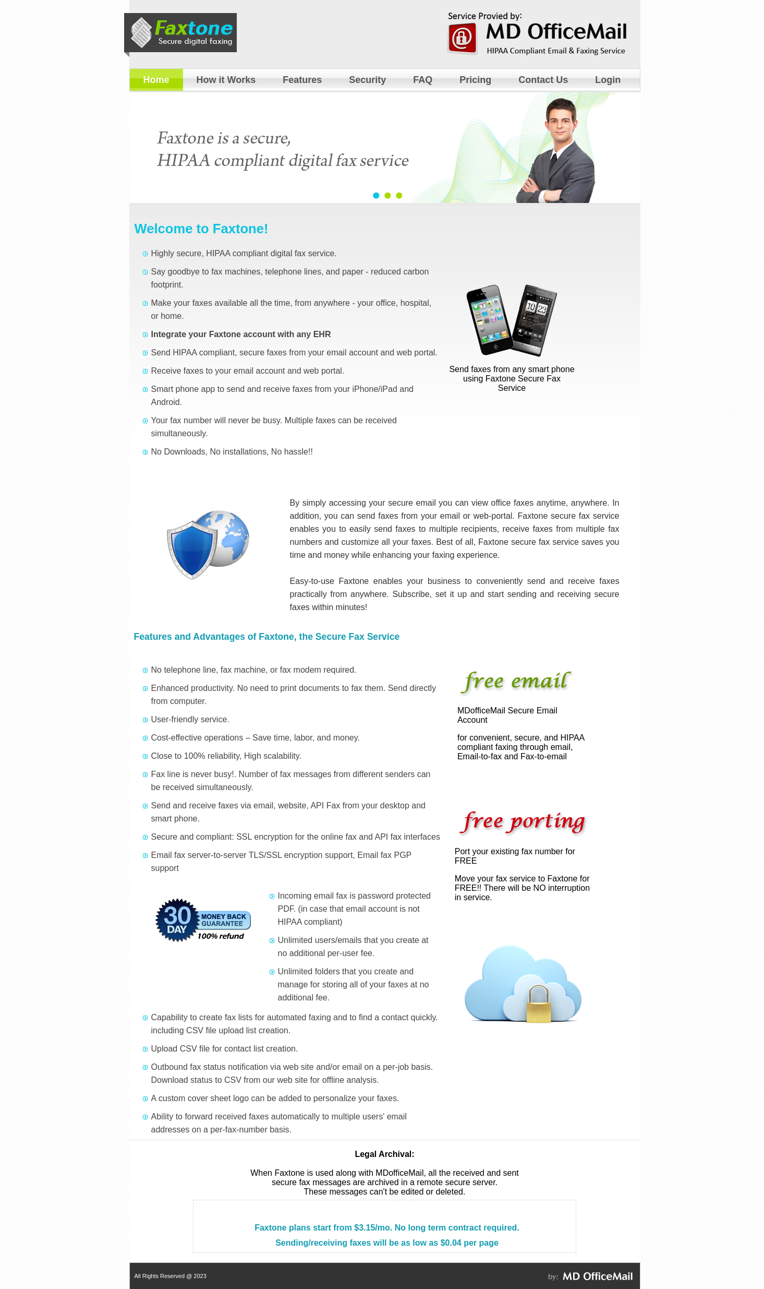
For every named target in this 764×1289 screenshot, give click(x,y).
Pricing (475, 80)
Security (367, 80)
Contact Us (543, 80)
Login (608, 80)
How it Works (226, 80)
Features (302, 80)
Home (156, 80)
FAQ (422, 80)
